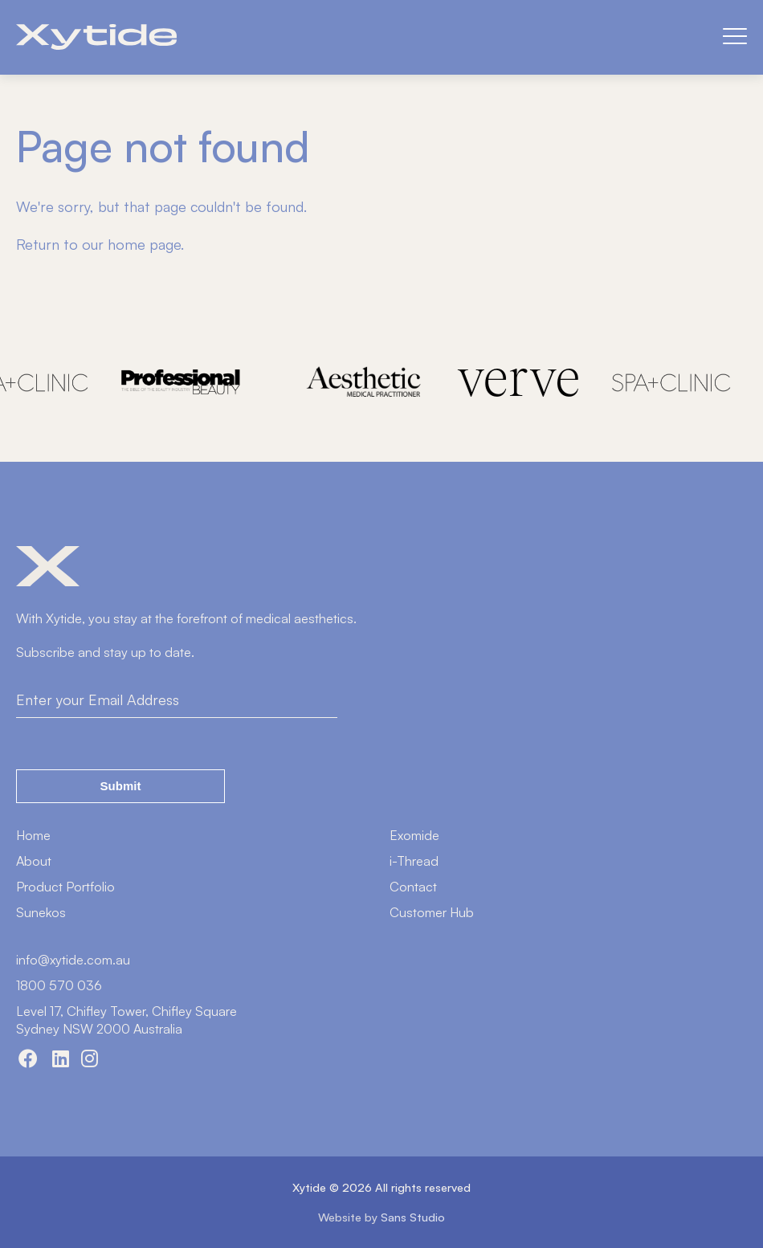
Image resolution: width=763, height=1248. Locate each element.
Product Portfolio (65, 887)
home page (144, 244)
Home (33, 835)
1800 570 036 (59, 985)
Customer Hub (432, 912)
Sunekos (41, 912)
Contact (413, 887)
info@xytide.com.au (73, 960)
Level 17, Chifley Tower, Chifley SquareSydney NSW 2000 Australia (126, 1020)
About (33, 861)
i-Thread (414, 861)
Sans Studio (413, 1216)
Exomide (414, 835)
